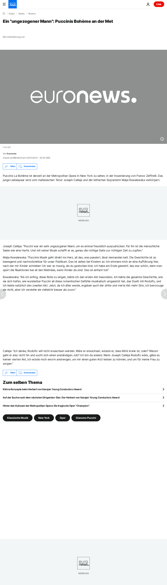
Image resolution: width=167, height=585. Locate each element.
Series (21, 14)
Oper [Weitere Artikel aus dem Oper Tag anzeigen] (63, 417)
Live (158, 4)
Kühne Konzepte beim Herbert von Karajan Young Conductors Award (42, 389)
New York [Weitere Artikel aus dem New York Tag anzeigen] (44, 417)
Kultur (12, 14)
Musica (32, 14)
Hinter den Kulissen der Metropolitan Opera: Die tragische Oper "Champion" (46, 405)
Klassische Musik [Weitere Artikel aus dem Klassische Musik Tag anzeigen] (17, 417)
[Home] (4, 13)
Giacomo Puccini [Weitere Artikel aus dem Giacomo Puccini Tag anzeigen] (86, 417)
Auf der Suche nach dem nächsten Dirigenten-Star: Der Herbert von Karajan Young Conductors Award (61, 397)
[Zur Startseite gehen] (12, 4)
